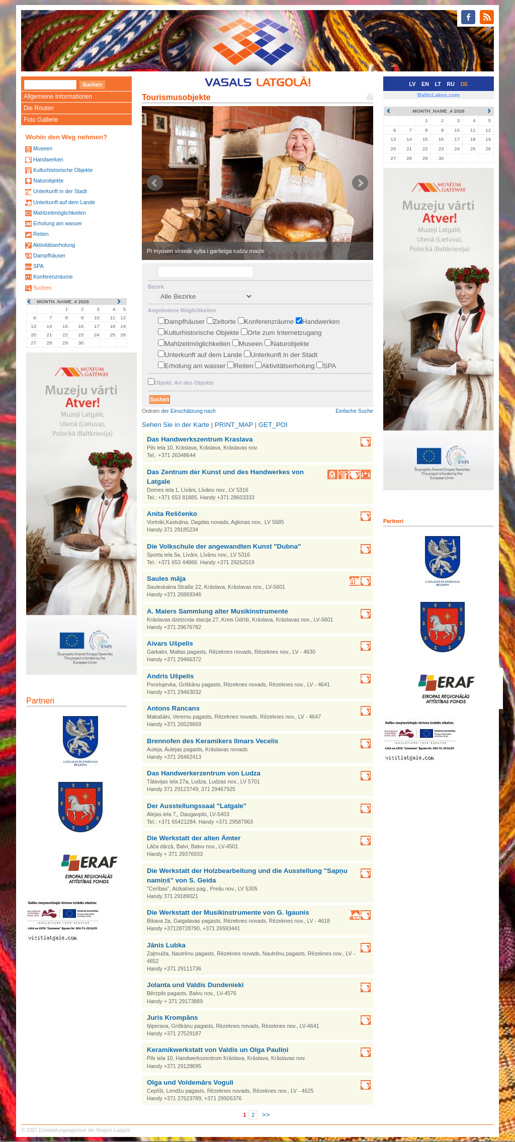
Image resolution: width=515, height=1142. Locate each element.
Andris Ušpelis (170, 676)
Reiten (41, 234)
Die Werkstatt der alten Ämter (193, 838)
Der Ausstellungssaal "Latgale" (196, 806)
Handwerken (48, 159)
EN (425, 84)
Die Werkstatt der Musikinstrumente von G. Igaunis (228, 912)
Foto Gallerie (41, 119)
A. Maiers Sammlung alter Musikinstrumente (217, 611)
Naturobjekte (48, 181)
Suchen (42, 288)
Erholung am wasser (57, 223)
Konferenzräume (53, 277)
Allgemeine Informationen (58, 96)
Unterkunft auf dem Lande (64, 202)
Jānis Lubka (166, 945)
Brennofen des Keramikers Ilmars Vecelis (213, 741)
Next (360, 183)
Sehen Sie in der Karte (175, 424)
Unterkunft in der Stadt (60, 191)
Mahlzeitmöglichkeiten (59, 213)
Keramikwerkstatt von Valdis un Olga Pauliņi (217, 1049)
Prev (155, 183)
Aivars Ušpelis (170, 643)
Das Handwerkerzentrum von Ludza (204, 773)
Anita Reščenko (172, 513)
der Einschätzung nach (188, 411)
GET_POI (273, 424)
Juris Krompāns (172, 1017)
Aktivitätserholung (54, 245)
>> (266, 1114)
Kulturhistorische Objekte (63, 170)
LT (438, 84)
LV (412, 84)
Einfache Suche (354, 411)
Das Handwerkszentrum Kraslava (199, 439)
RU (451, 84)
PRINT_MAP (234, 424)
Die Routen (39, 108)
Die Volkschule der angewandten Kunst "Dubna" (224, 546)
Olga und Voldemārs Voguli (190, 1082)
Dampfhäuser (49, 255)
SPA (38, 266)
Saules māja (166, 578)
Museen (42, 148)
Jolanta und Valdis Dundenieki (195, 985)
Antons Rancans (173, 708)
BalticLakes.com (438, 95)
